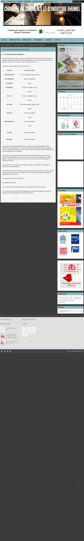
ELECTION (25, 331)
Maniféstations (27, 1)
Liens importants (49, 1)
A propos (48, 40)
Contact (57, 40)
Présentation (15, 40)
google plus (7, 351)
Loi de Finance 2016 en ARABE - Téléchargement (69, 298)
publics (24, 334)
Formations (26, 40)
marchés (32, 331)
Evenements (38, 40)
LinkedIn (10, 351)
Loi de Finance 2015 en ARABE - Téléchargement (69, 297)
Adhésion (3, 1)
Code (34, 328)
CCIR (28, 328)
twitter (2, 351)
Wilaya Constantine (11, 1)
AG (24, 328)
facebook (4, 351)
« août (64, 108)
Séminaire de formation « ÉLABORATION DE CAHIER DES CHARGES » (12, 336)
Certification (20, 1)
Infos (56, 1)
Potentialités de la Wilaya (38, 1)
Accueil (4, 40)
